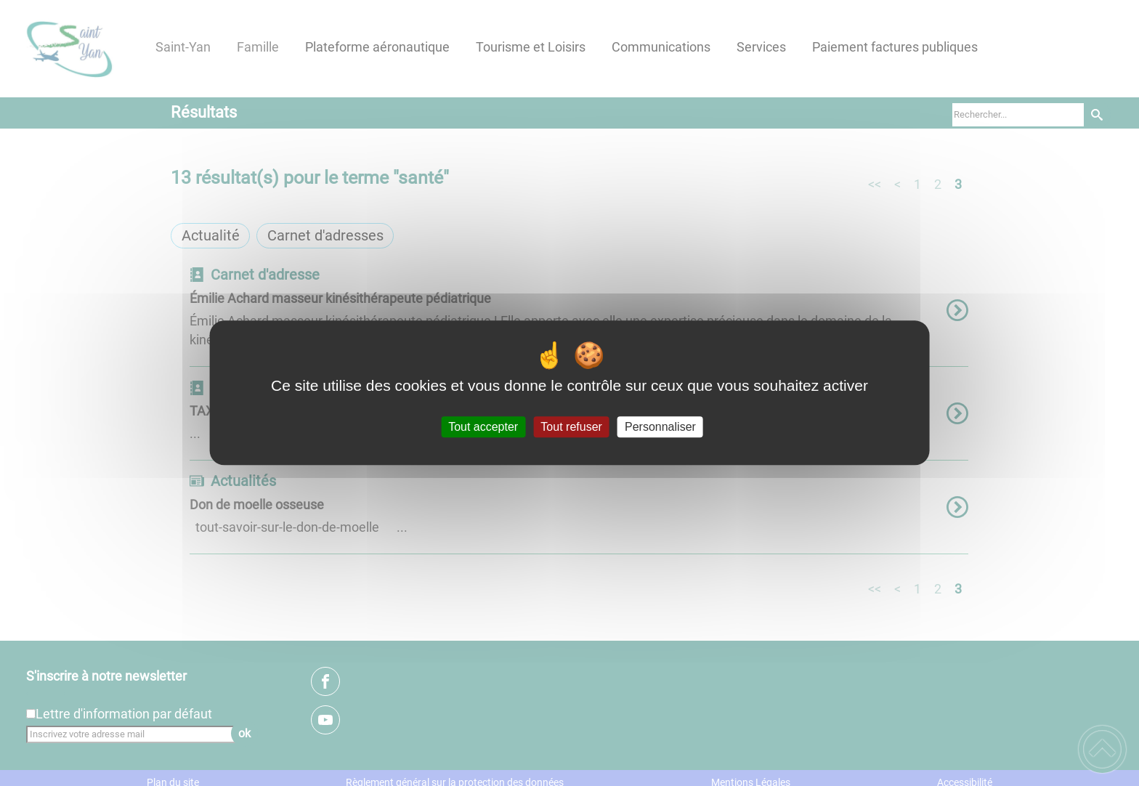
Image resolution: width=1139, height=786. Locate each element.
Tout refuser (570, 427)
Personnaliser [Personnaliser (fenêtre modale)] (660, 427)
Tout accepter (483, 427)
